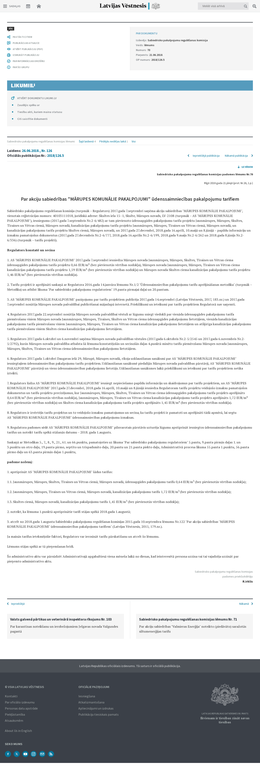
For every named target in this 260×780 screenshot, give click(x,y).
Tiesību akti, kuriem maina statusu (39, 112)
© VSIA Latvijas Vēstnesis (24, 687)
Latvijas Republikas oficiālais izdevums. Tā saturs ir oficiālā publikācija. (130, 666)
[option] (65, 626)
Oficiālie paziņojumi (93, 687)
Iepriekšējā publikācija (206, 155)
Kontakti (11, 696)
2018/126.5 (55, 155)
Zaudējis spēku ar (28, 105)
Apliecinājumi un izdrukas (96, 708)
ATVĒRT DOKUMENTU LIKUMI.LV (37, 98)
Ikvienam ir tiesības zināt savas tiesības (224, 720)
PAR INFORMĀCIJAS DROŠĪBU (29, 61)
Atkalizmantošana (91, 702)
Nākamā (244, 604)
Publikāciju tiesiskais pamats (98, 714)
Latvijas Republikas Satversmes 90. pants (225, 713)
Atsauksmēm (14, 720)
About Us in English (18, 731)
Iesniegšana (86, 696)
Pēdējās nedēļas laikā (112, 141)
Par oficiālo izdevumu (20, 702)
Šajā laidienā (86, 141)
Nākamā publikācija (236, 155)
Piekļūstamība (15, 714)
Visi (134, 141)
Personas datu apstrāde (21, 708)
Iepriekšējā (18, 604)
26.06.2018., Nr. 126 (37, 150)
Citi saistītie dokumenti (32, 119)
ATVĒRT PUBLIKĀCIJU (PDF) (28, 49)
